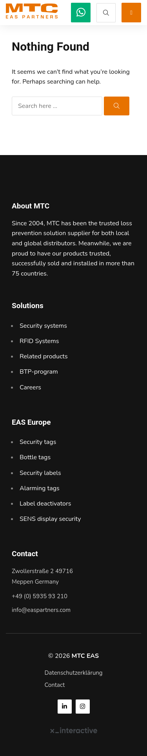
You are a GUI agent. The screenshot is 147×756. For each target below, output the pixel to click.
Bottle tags (35, 457)
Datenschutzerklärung (73, 673)
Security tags (38, 442)
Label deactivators (45, 503)
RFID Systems (39, 341)
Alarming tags (40, 488)
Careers (30, 387)
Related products (44, 356)
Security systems (43, 325)
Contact (54, 685)
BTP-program (39, 371)
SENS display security (50, 519)
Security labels (40, 473)
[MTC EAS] (81, 12)
